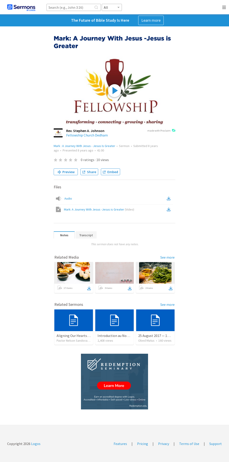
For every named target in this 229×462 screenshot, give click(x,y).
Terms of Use (189, 443)
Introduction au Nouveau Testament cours (130, 335)
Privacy (163, 443)
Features (120, 443)
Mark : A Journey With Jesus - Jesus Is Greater (84, 146)
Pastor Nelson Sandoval (72, 341)
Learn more (151, 20)
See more (167, 257)
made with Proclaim (161, 131)
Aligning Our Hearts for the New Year (85, 335)
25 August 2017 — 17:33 (155, 335)
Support (215, 443)
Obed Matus (146, 341)
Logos (35, 443)
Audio (68, 198)
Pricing (142, 443)
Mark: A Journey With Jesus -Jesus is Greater (99, 209)
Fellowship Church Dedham (87, 135)
